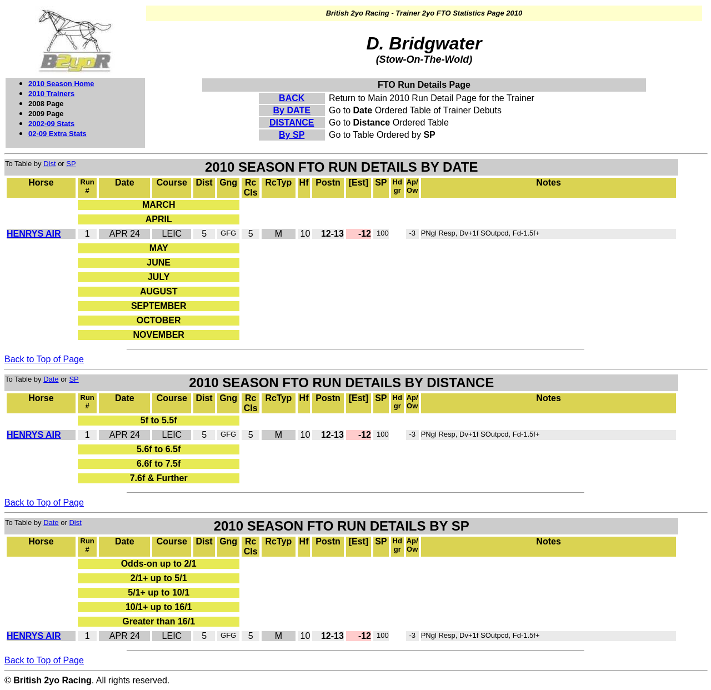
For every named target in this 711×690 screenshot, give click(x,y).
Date (50, 379)
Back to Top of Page (44, 359)
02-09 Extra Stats (57, 133)
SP (71, 163)
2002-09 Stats (51, 123)
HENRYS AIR (34, 233)
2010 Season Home (61, 83)
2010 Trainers (51, 93)
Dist (49, 163)
